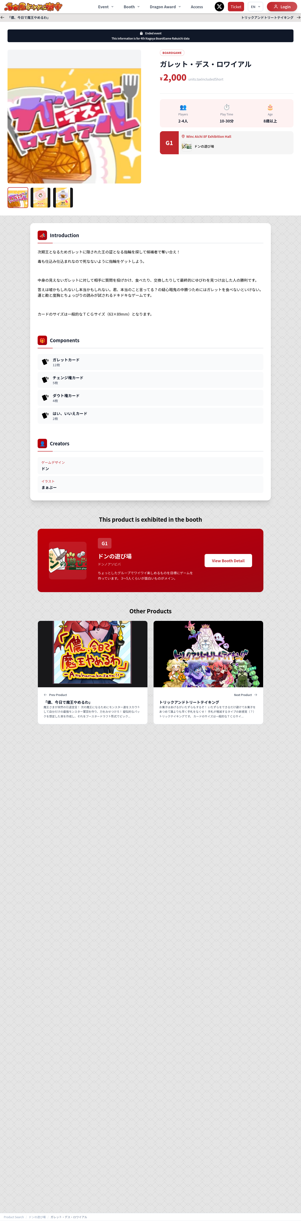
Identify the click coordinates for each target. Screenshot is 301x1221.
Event (106, 6)
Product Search (14, 1217)
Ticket (236, 6)
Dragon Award (165, 6)
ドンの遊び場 (37, 1217)
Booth (132, 6)
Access (197, 6)
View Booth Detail (228, 560)
